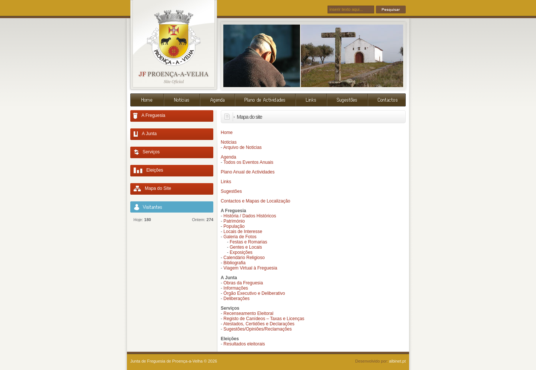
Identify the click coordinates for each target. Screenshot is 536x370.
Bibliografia (234, 262)
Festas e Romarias (248, 242)
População (234, 226)
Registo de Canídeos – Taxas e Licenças (263, 318)
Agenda (228, 157)
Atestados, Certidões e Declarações (258, 323)
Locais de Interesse (242, 231)
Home (227, 132)
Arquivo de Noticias (242, 147)
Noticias (229, 142)
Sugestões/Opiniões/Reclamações (257, 329)
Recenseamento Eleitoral (248, 313)
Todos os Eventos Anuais (248, 162)
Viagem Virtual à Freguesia (250, 268)
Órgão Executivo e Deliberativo (254, 293)
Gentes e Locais (246, 247)
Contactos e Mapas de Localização (255, 201)
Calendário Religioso (244, 257)
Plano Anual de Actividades (248, 172)
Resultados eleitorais (244, 344)
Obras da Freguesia (243, 283)
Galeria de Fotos (239, 236)
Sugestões (231, 191)
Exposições (241, 252)
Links (226, 181)
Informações (235, 288)
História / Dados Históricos (249, 216)
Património (234, 221)
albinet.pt (397, 361)
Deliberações (236, 298)
